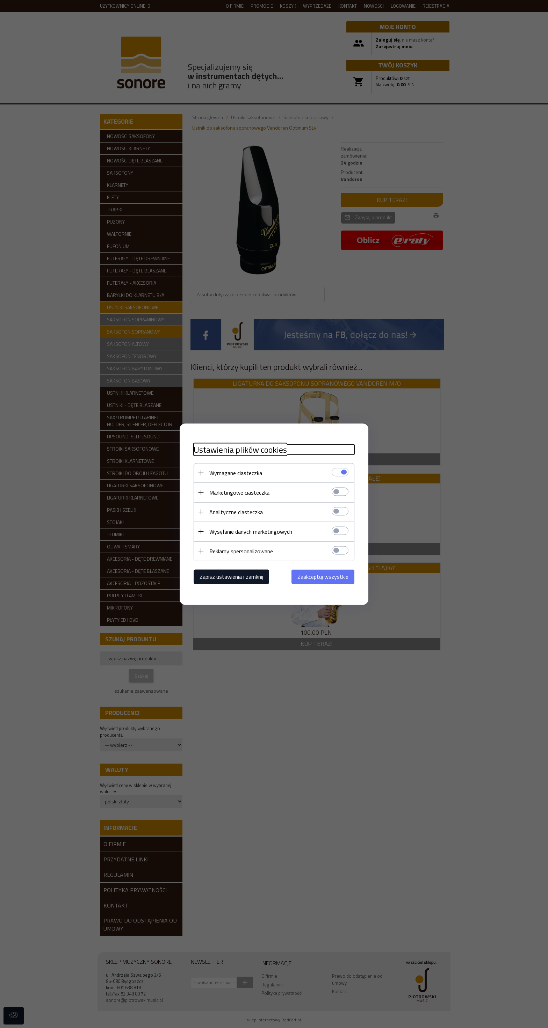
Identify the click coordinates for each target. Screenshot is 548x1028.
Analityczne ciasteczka (236, 512)
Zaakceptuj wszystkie (322, 576)
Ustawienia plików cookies (240, 449)
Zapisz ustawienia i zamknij (231, 576)
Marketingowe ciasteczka (239, 492)
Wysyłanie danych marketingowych (250, 531)
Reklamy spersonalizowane (241, 551)
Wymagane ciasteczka (235, 472)
